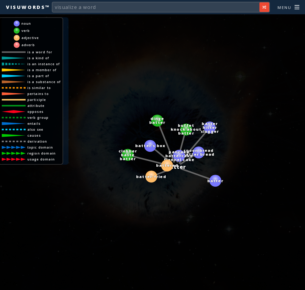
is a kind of (38, 58)
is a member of (42, 70)
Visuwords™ (28, 7)
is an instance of (43, 64)
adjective (30, 37)
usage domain (41, 159)
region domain (41, 153)
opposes (35, 111)
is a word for (40, 52)
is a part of (38, 76)
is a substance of (44, 81)
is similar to (39, 87)
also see (35, 129)
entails (34, 123)
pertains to (38, 93)
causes (34, 135)
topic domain (40, 147)
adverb (28, 45)
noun (26, 23)
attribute (36, 105)
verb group (38, 117)
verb (25, 30)
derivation (37, 141)
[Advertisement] (152, 282)
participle (36, 99)
